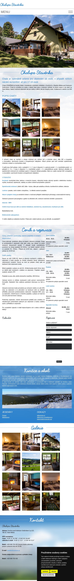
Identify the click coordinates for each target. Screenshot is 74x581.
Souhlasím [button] (45, 571)
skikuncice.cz (41, 415)
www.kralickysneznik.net (44, 419)
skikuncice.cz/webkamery (45, 417)
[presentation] (59, 355)
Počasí (4, 415)
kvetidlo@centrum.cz (13, 550)
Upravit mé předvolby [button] (48, 575)
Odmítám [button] (53, 571)
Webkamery (6, 417)
